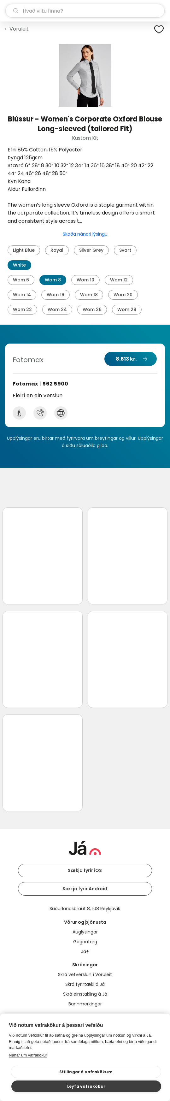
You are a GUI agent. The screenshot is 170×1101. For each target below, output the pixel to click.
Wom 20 (123, 294)
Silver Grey (91, 250)
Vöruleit (19, 28)
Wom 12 (119, 280)
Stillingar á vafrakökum (86, 1072)
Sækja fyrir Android (84, 889)
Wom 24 (57, 309)
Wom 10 (85, 280)
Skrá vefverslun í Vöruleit (85, 974)
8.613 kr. (126, 358)
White (19, 265)
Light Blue (24, 250)
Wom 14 (22, 294)
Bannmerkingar (85, 1004)
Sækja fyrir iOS (85, 870)
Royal (56, 250)
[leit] (85, 10)
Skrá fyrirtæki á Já (85, 984)
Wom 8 (53, 280)
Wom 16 (55, 294)
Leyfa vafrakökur (86, 1086)
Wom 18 (89, 294)
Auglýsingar (85, 932)
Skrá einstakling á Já (85, 994)
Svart (125, 250)
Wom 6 (21, 280)
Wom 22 (22, 309)
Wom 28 (126, 309)
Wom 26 (92, 309)
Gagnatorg (85, 942)
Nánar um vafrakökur (28, 1055)
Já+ (85, 951)
